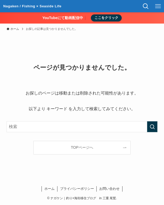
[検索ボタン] (145, 6)
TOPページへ (82, 147)
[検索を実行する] (152, 126)
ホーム (49, 189)
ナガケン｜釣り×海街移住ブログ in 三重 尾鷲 (32, 6)
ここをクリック (106, 18)
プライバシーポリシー (77, 189)
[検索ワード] (82, 126)
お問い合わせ (109, 189)
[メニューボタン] (158, 6)
